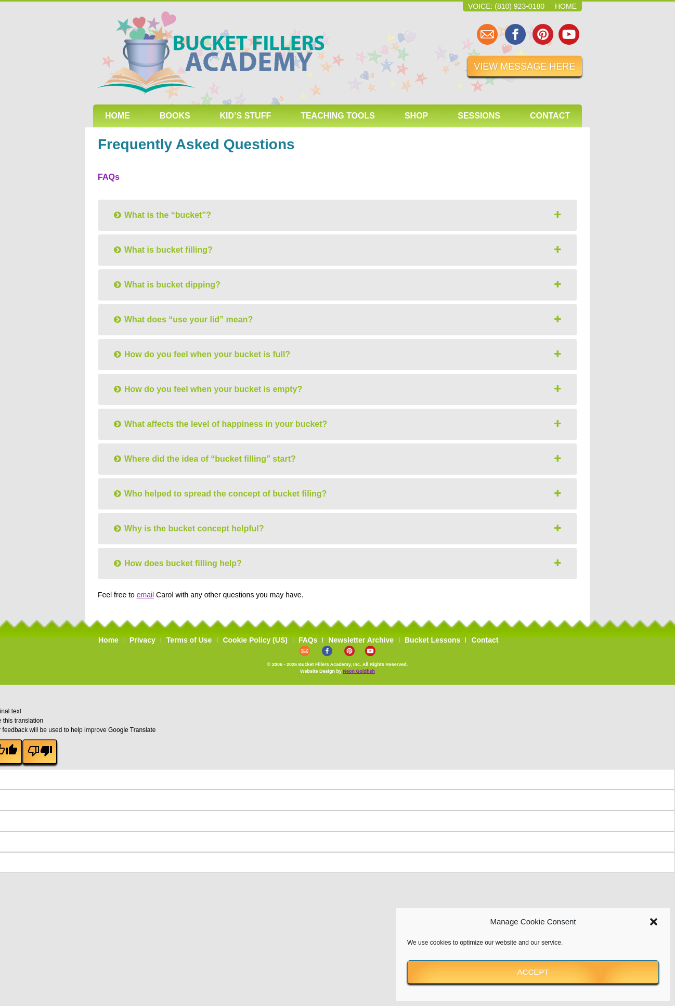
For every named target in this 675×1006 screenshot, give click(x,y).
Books (175, 115)
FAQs (308, 640)
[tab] (337, 215)
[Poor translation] (39, 751)
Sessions (479, 115)
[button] (653, 922)
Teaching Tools (338, 115)
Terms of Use (189, 640)
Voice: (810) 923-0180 (506, 6)
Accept (533, 972)
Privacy (142, 640)
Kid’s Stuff (245, 115)
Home (566, 6)
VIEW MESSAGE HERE (524, 66)
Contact (550, 115)
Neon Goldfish (359, 671)
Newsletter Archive (361, 640)
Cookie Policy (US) (255, 640)
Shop (416, 115)
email (145, 595)
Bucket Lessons (432, 640)
